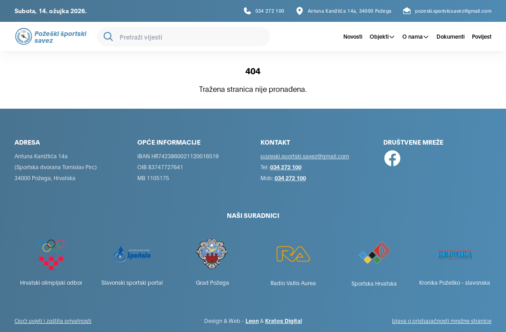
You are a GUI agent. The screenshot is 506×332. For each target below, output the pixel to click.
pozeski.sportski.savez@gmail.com (305, 155)
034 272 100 (285, 166)
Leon (252, 320)
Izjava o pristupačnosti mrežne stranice (441, 320)
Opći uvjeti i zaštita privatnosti (53, 320)
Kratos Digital (283, 320)
